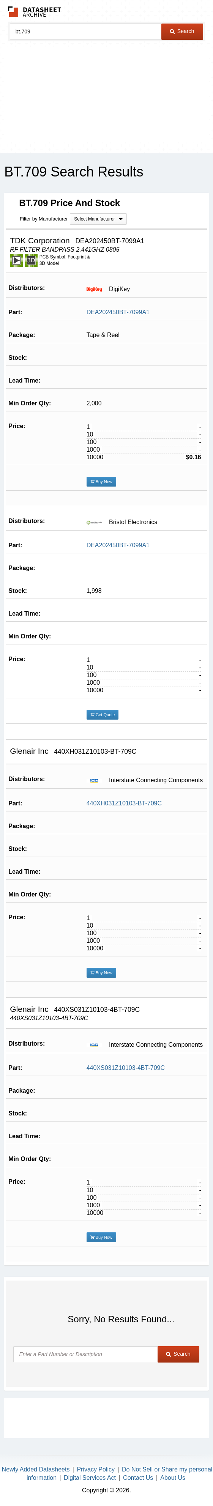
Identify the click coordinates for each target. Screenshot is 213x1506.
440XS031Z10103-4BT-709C (126, 1068)
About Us (172, 1477)
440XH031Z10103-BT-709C (124, 803)
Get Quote (102, 714)
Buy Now (101, 481)
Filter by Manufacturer (44, 219)
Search (182, 31)
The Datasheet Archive (35, 11)
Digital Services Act (90, 1477)
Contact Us (138, 1477)
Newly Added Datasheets (36, 1469)
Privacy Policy (96, 1469)
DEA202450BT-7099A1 (118, 312)
